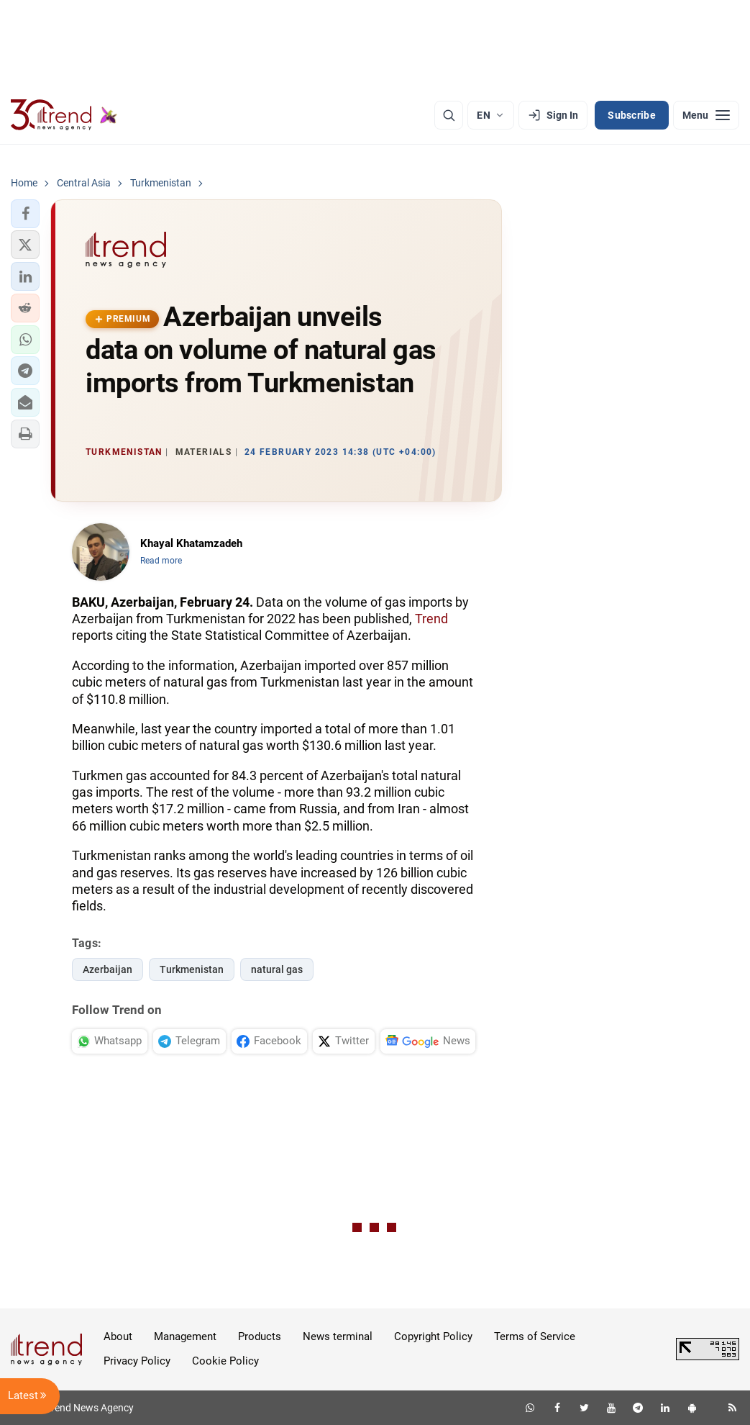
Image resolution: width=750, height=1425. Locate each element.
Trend (431, 618)
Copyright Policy (433, 1336)
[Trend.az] (64, 115)
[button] (25, 213)
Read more (161, 561)
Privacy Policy (137, 1360)
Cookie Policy (225, 1360)
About (118, 1336)
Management (185, 1336)
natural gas (277, 969)
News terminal (337, 1336)
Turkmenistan (192, 969)
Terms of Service (534, 1336)
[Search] (448, 115)
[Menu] (706, 115)
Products (259, 1336)
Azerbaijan (107, 969)
